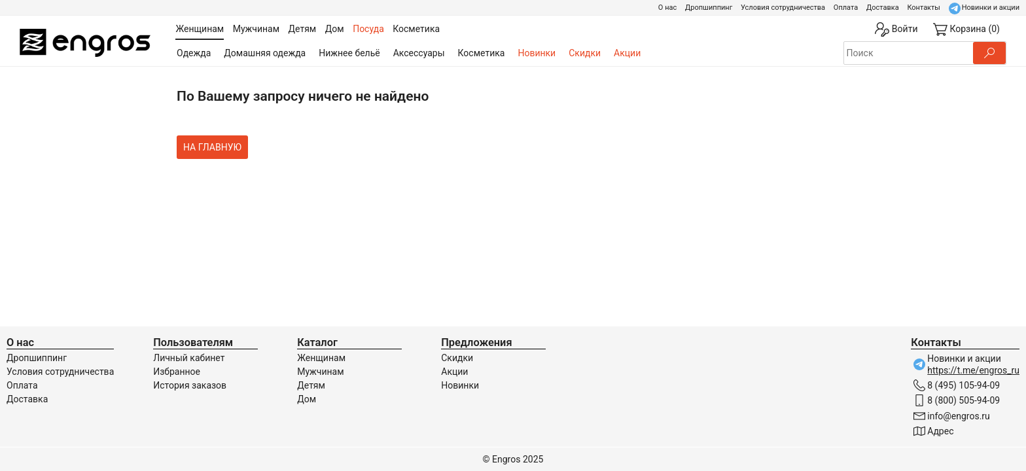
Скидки (585, 53)
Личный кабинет (188, 358)
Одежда (194, 53)
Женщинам (321, 358)
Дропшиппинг (708, 7)
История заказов (189, 385)
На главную (212, 147)
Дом (306, 399)
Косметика (481, 53)
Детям (311, 385)
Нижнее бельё (349, 53)
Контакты (923, 7)
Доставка (882, 7)
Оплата (846, 7)
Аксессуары (419, 53)
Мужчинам (320, 371)
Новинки (537, 53)
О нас (667, 7)
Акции (627, 53)
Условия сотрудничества (783, 7)
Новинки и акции (990, 7)
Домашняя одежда (265, 53)
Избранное (176, 371)
